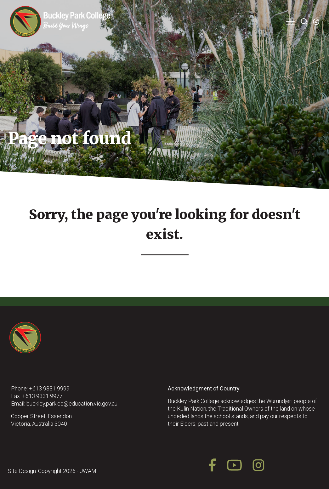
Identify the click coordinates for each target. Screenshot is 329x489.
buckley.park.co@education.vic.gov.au (71, 403)
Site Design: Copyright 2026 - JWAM (52, 471)
